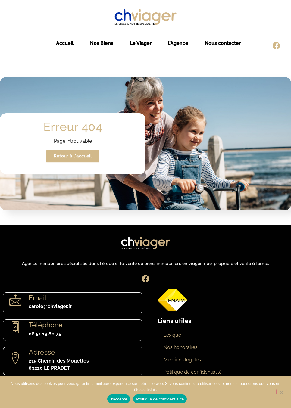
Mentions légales (182, 360)
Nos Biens (101, 43)
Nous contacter (223, 43)
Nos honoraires (181, 347)
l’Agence (178, 43)
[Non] (281, 391)
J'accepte (118, 399)
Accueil (65, 43)
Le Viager (141, 43)
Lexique (172, 335)
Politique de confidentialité (193, 372)
